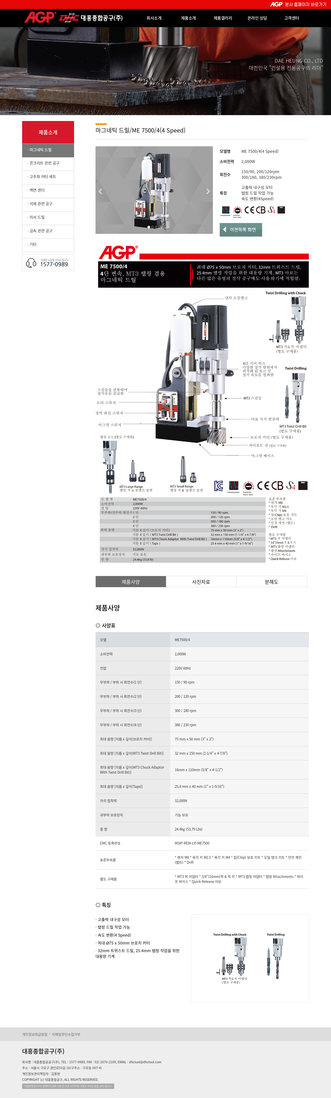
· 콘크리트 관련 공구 (41, 163)
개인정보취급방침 (34, 1034)
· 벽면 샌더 (33, 190)
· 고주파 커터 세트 (39, 176)
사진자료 (201, 581)
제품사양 (131, 581)
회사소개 (154, 18)
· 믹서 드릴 (33, 217)
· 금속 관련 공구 (37, 230)
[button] (100, 190)
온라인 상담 (257, 18)
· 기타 (29, 244)
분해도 (271, 581)
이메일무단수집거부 (66, 1034)
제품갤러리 (223, 18)
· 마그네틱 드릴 (36, 149)
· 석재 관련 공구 (37, 203)
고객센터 (291, 18)
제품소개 (188, 18)
